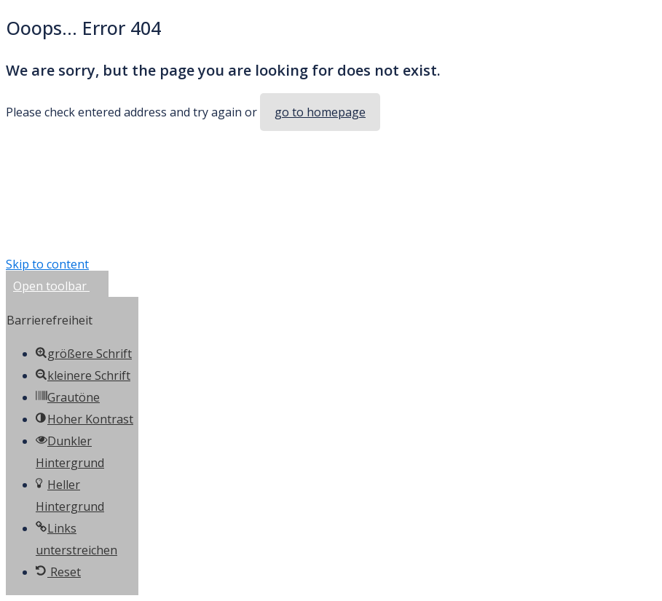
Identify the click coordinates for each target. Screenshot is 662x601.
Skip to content (47, 264)
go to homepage (320, 112)
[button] (57, 286)
